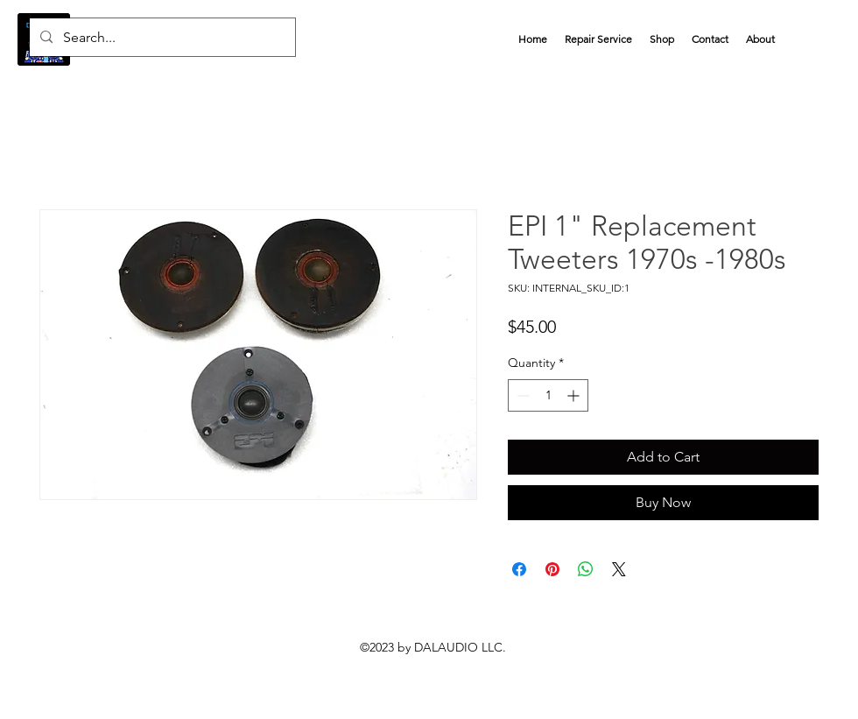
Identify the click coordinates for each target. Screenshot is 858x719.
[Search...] (160, 37)
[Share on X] (618, 569)
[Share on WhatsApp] (585, 569)
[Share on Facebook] (519, 569)
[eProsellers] (442, 708)
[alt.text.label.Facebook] (805, 39)
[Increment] (575, 395)
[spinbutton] (548, 395)
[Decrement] (521, 395)
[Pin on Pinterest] (552, 569)
